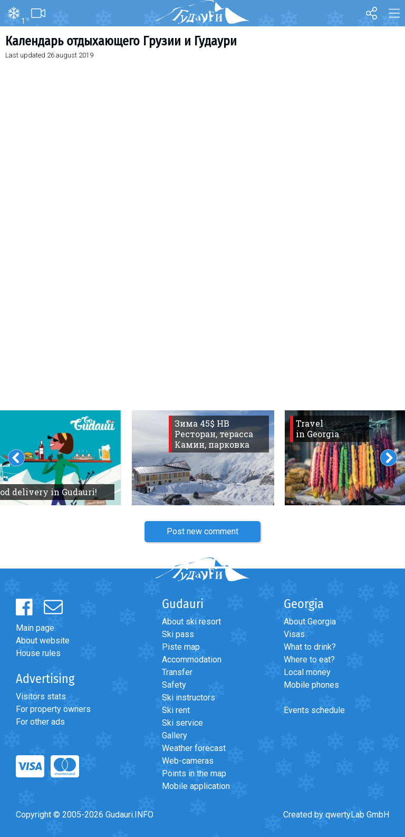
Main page (35, 628)
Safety (174, 685)
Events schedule (314, 710)
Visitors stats (41, 696)
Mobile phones (311, 685)
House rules (38, 653)
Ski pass (178, 634)
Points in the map (194, 773)
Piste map (181, 647)
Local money (307, 672)
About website (43, 641)
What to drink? (310, 647)
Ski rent (176, 710)
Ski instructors (188, 697)
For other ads (40, 722)
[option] (203, 457)
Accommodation (191, 660)
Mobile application (196, 786)
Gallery (174, 735)
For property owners (53, 709)
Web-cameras (188, 761)
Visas (294, 634)
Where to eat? (309, 660)
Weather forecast (194, 748)
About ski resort (191, 622)
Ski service (182, 723)
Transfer (177, 672)
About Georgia (310, 622)
